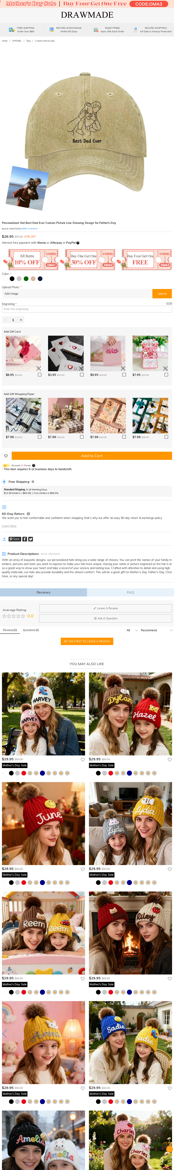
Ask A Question (106, 618)
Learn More (9, 526)
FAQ (130, 592)
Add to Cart (91, 455)
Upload (162, 293)
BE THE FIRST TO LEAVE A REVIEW (87, 641)
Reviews (44, 592)
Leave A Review (105, 608)
